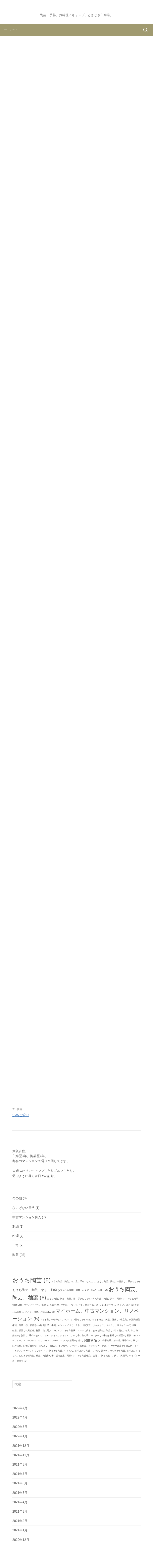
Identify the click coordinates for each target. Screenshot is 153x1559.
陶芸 (15, 1255)
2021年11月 (20, 1455)
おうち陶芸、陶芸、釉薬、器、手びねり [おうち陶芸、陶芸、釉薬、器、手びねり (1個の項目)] (68, 1298)
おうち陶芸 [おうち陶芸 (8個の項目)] (31, 1280)
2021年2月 (19, 1521)
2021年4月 (19, 1502)
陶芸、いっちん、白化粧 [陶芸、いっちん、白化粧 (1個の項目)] (71, 1350)
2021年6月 (19, 1483)
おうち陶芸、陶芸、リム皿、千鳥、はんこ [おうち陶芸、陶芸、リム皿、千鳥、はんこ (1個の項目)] (73, 1281)
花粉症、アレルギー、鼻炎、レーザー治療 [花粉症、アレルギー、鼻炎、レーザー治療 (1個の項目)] (102, 1345)
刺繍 (15, 1226)
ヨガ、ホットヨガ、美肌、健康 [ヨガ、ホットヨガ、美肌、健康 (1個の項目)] (103, 1319)
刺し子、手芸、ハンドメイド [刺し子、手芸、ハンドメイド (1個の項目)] (58, 1325)
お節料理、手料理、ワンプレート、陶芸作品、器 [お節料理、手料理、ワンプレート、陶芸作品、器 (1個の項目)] (75, 1305)
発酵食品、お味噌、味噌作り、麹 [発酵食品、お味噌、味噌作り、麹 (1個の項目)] (120, 1340)
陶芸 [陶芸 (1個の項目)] (53, 1350)
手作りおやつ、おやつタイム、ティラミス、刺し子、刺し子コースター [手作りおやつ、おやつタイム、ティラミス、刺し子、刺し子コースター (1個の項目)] (66, 1335)
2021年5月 (19, 1492)
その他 (17, 1198)
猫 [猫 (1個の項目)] (80, 1340)
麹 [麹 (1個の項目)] (117, 1355)
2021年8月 (19, 1464)
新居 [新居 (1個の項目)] (122, 1335)
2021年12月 (20, 1445)
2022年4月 (19, 1417)
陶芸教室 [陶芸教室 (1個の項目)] (107, 1355)
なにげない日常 (23, 1208)
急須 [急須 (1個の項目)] (24, 1335)
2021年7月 (19, 1474)
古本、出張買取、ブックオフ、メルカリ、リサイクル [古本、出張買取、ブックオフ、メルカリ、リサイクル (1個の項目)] (103, 1325)
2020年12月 (20, 1539)
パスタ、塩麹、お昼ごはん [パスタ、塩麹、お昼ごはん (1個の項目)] (40, 1312)
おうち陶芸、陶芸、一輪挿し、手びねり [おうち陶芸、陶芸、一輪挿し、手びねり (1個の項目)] (118, 1281)
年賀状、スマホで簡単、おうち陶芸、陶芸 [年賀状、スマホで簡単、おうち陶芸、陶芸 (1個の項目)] (91, 1330)
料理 (15, 1236)
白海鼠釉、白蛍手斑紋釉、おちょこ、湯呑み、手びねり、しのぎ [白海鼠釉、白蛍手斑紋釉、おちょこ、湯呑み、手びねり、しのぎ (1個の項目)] (45, 1345)
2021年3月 (19, 1511)
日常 (15, 1245)
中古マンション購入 (26, 1217)
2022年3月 (19, 1426)
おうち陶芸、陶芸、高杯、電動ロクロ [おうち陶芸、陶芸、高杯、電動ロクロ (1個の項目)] (110, 1298)
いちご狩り (20, 1115)
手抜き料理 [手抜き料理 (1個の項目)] (110, 1335)
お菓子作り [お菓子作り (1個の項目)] (109, 1305)
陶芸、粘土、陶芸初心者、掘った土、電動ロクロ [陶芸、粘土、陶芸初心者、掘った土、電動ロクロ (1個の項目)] (55, 1355)
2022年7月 (19, 1408)
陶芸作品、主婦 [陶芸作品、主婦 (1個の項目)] (91, 1355)
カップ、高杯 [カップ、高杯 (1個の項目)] (125, 1305)
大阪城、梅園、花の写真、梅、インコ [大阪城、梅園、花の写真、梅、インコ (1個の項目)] (47, 1330)
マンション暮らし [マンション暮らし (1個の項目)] (74, 1319)
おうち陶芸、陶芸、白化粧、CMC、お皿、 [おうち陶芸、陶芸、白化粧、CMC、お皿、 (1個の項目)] (85, 1290)
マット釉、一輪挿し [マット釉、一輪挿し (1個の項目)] (51, 1319)
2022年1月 (19, 1436)
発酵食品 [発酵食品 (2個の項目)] (93, 1340)
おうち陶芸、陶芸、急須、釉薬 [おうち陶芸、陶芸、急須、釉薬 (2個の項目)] (37, 1290)
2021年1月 (19, 1530)
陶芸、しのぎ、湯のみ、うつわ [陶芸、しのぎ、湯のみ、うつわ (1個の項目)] (103, 1350)
